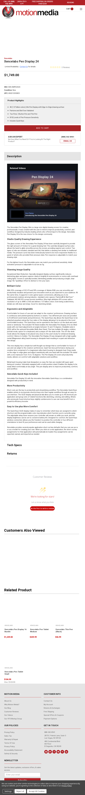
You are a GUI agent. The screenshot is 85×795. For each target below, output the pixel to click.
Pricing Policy (9, 732)
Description (14, 156)
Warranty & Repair (11, 739)
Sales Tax (8, 736)
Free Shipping (49, 712)
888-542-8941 (49, 732)
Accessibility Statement (13, 750)
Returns (12, 453)
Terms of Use (9, 743)
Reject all (20, 791)
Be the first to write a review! (42, 508)
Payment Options (50, 719)
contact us (24, 67)
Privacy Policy (9, 746)
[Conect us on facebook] (54, 751)
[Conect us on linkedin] (66, 751)
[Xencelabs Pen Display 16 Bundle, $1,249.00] (16, 615)
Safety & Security (11, 754)
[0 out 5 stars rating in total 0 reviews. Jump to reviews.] (60, 67)
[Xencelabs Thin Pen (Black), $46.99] (67, 615)
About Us (7, 701)
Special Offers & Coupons (54, 715)
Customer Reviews (11, 712)
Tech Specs (14, 445)
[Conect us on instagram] (46, 751)
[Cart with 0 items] (68, 9)
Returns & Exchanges (52, 708)
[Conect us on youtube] (58, 751)
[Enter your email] (22, 775)
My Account (48, 704)
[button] (67, 141)
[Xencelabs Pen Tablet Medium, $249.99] (41, 615)
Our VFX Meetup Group (13, 719)
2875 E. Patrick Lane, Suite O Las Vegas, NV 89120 (55, 737)
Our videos (8, 715)
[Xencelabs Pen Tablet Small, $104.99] (16, 657)
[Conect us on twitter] (50, 751)
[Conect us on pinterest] (62, 751)
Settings (8, 791)
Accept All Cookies (37, 791)
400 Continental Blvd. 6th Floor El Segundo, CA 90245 (52, 743)
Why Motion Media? (11, 704)
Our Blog (7, 708)
